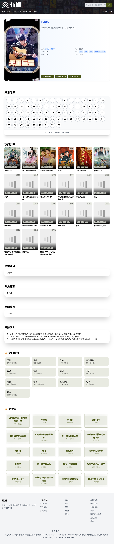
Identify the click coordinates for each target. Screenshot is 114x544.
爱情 (91, 52)
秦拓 (46, 49)
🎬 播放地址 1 (48, 76)
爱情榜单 (94, 500)
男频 (92, 521)
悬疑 (35, 11)
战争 (19, 11)
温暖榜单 (94, 507)
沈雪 (49, 49)
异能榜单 (94, 517)
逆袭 (25, 11)
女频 (92, 510)
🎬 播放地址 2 (61, 76)
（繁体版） (44, 500)
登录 (105, 11)
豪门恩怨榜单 (95, 514)
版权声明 (43, 510)
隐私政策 (43, 503)
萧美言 (53, 49)
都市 (14, 11)
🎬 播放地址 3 (74, 76)
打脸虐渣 (97, 52)
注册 (110, 11)
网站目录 (94, 503)
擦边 (30, 11)
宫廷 (9, 11)
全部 (3, 11)
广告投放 (43, 507)
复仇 (81, 52)
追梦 (103, 52)
